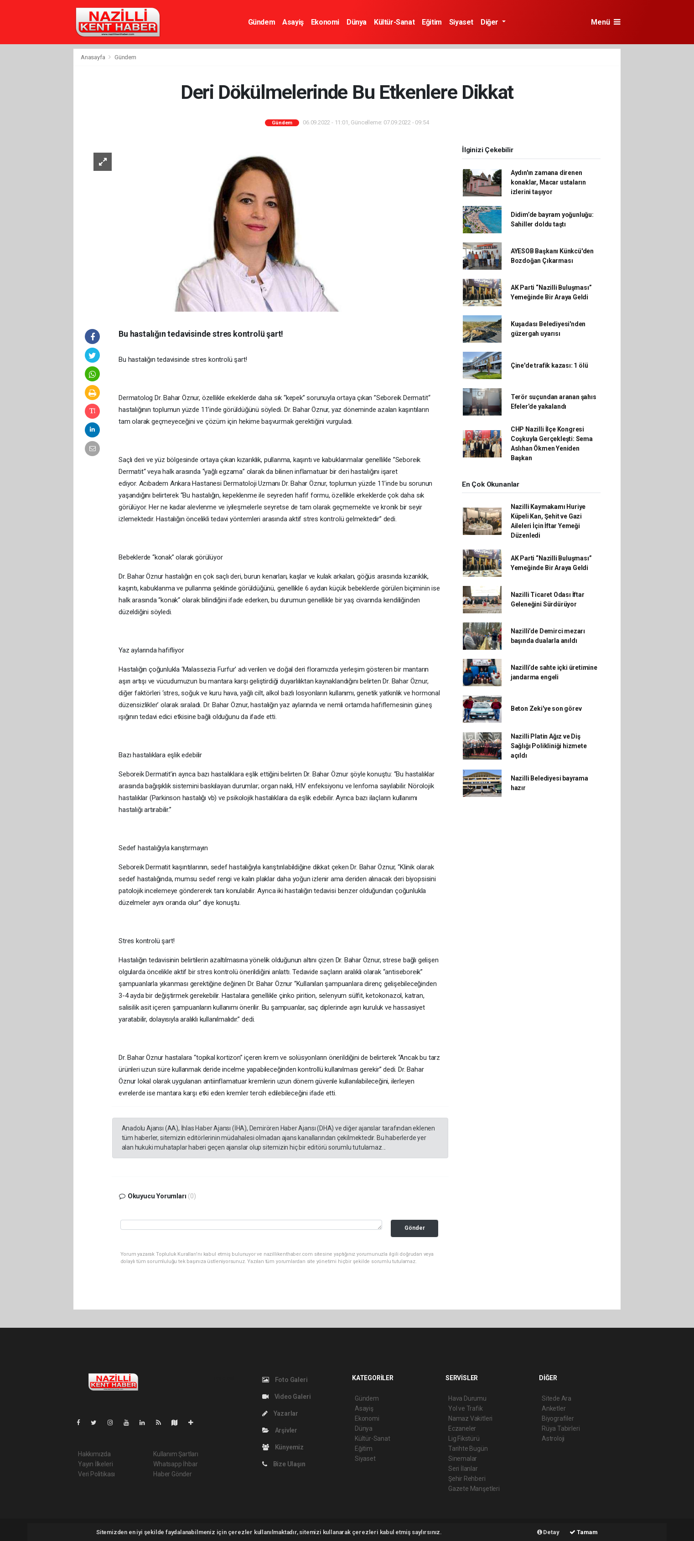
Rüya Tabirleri (561, 1428)
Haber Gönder (172, 1474)
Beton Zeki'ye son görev (546, 708)
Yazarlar (280, 1413)
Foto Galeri (285, 1379)
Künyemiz (283, 1447)
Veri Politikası (96, 1474)
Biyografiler (558, 1418)
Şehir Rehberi (467, 1478)
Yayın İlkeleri (95, 1464)
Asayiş (293, 22)
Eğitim (432, 22)
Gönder (414, 1227)
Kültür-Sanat (394, 22)
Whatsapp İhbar (175, 1464)
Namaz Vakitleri (470, 1418)
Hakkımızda (94, 1454)
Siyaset (461, 22)
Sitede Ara (556, 1398)
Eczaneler (462, 1428)
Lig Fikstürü (464, 1438)
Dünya (357, 22)
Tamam (584, 1532)
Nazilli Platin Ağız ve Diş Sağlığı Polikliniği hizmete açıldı (549, 746)
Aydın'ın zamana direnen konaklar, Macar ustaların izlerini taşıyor (548, 182)
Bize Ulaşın (284, 1464)
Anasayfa (93, 57)
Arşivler (279, 1430)
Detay (548, 1532)
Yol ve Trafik (465, 1408)
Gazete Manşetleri (474, 1488)
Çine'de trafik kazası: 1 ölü (549, 365)
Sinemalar (462, 1458)
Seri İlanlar (463, 1468)
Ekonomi (325, 22)
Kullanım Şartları (175, 1454)
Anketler (553, 1408)
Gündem (261, 22)
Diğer (490, 22)
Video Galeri (286, 1396)
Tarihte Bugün (468, 1448)
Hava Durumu (467, 1398)
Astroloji (553, 1438)
